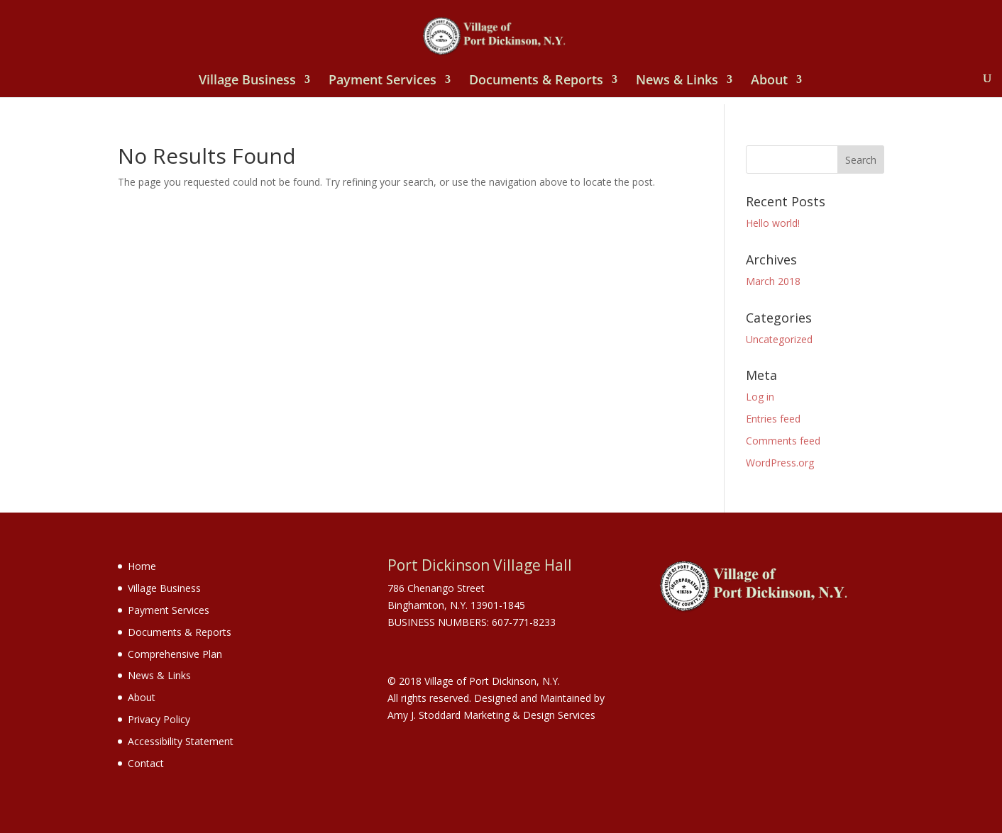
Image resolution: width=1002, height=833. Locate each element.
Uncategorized (779, 339)
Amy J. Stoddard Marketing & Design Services (491, 715)
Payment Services (382, 81)
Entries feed (773, 418)
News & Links (677, 81)
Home (142, 566)
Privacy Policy (159, 719)
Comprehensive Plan (175, 654)
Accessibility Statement (180, 741)
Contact (146, 763)
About (769, 81)
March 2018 (773, 281)
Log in (760, 396)
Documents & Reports (536, 81)
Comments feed (783, 440)
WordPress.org (780, 462)
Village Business (247, 81)
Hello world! (773, 223)
